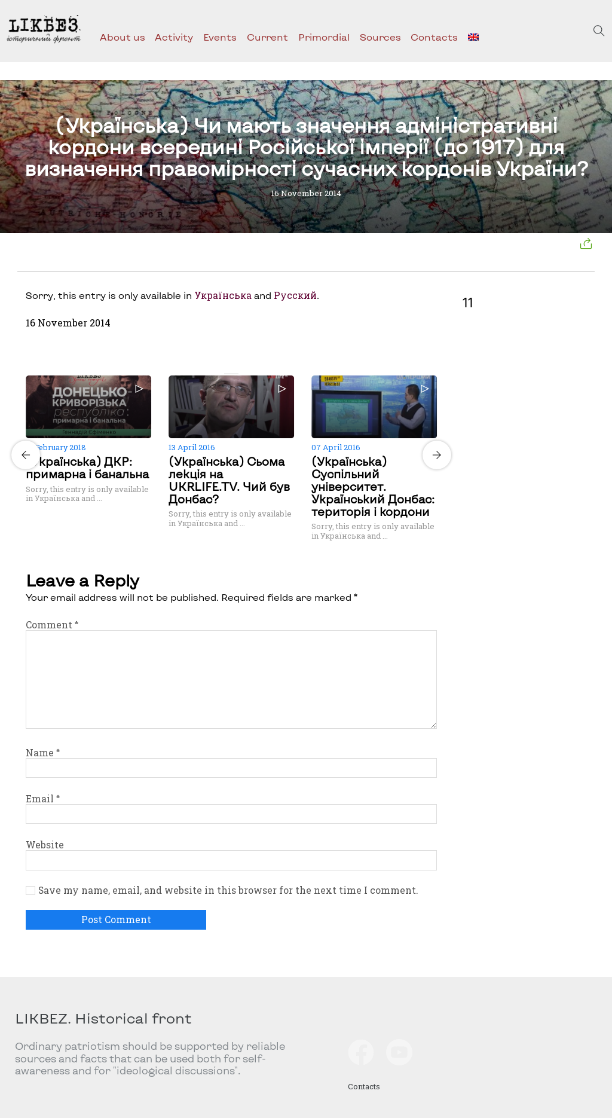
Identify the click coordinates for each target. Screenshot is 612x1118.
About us (122, 36)
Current (267, 36)
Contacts (434, 36)
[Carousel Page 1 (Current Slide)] (227, 373)
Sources (380, 36)
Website (45, 845)
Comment (52, 625)
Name (43, 753)
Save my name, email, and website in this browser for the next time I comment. (228, 890)
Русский (295, 295)
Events (220, 36)
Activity (174, 36)
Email (43, 799)
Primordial (324, 36)
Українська (223, 295)
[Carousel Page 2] (234, 373)
